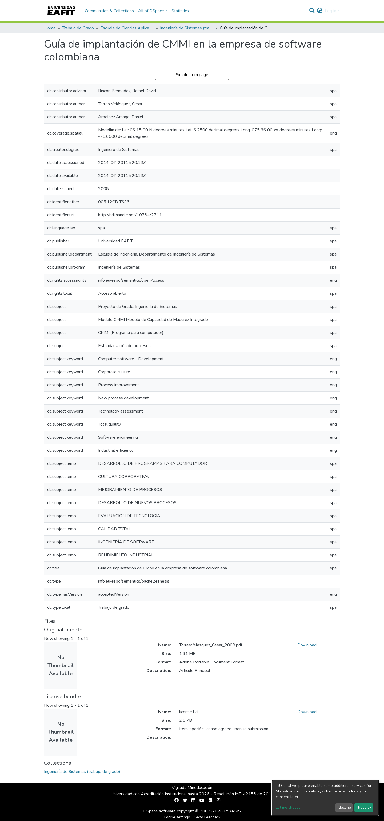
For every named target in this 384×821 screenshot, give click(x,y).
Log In (330, 11)
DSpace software (159, 811)
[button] (320, 11)
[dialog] (325, 798)
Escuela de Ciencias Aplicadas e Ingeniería (127, 28)
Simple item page (192, 75)
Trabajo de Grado (78, 28)
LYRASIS (232, 811)
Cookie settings (177, 817)
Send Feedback (207, 817)
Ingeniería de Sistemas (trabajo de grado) (186, 28)
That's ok (363, 807)
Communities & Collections (109, 11)
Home (50, 28)
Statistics (180, 11)
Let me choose (288, 807)
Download (307, 645)
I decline (344, 807)
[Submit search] (312, 11)
